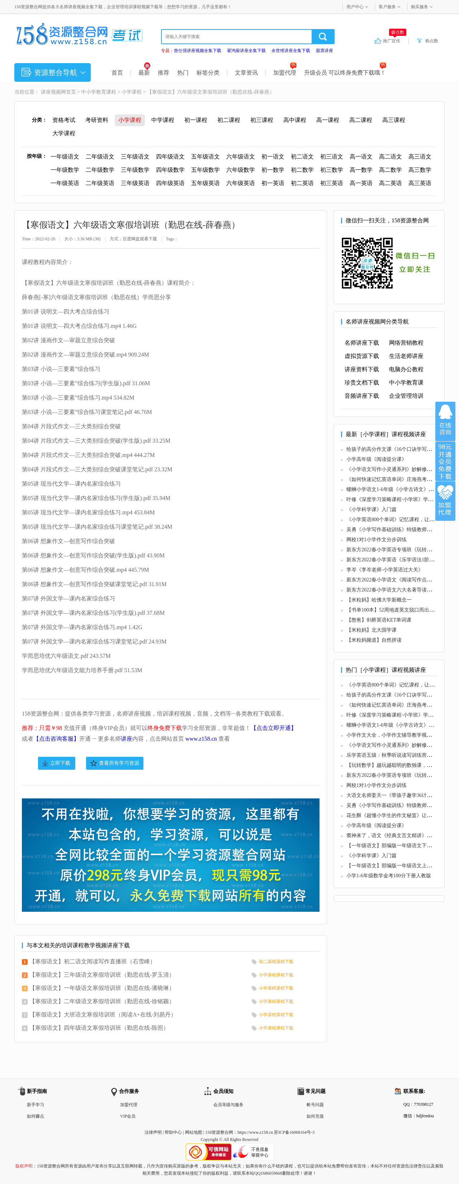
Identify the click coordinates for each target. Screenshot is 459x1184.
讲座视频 (51, 92)
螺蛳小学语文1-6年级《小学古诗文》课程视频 (397, 489)
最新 (144, 73)
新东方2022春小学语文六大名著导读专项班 (394, 590)
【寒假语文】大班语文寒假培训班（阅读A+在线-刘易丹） (102, 1014)
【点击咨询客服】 (56, 739)
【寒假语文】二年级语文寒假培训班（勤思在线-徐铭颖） (102, 1001)
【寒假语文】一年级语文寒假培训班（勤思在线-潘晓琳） (102, 988)
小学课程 (132, 92)
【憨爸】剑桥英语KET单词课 (378, 620)
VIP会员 (128, 1116)
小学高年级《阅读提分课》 (376, 459)
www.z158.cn (201, 739)
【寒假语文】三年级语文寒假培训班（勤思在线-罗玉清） (102, 975)
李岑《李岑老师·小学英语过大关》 (384, 569)
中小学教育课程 (98, 92)
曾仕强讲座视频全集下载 (197, 50)
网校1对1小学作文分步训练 (376, 539)
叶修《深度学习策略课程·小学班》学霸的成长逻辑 (402, 499)
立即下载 (60, 763)
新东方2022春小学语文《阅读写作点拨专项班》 (399, 579)
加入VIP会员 (445, 461)
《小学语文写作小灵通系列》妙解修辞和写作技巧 (401, 469)
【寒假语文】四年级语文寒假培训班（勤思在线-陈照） (99, 1028)
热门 (183, 73)
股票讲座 (324, 50)
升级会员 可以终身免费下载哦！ (345, 73)
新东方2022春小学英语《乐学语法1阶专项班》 (397, 559)
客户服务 (387, 6)
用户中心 (355, 6)
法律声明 (153, 1132)
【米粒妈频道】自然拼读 (374, 640)
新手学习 (35, 1104)
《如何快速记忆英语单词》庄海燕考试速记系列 (399, 479)
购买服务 (419, 6)
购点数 (431, 40)
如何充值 (315, 1116)
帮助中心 (173, 1132)
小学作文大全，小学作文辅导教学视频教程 (394, 735)
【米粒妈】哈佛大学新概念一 (379, 600)
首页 (117, 73)
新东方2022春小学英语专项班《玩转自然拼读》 (399, 549)
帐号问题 (315, 1104)
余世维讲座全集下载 (290, 50)
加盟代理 (285, 73)
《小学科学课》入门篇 (371, 509)
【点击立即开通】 (274, 728)
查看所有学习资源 (119, 763)
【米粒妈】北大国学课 (371, 630)
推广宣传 (394, 40)
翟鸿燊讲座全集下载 (246, 50)
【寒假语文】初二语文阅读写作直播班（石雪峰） (92, 961)
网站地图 (193, 1132)
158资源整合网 (219, 1132)
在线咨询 (445, 421)
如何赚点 (35, 1116)
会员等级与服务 (228, 1104)
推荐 (163, 73)
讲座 (126, 739)
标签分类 (208, 73)
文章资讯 (246, 73)
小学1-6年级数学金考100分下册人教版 (388, 875)
